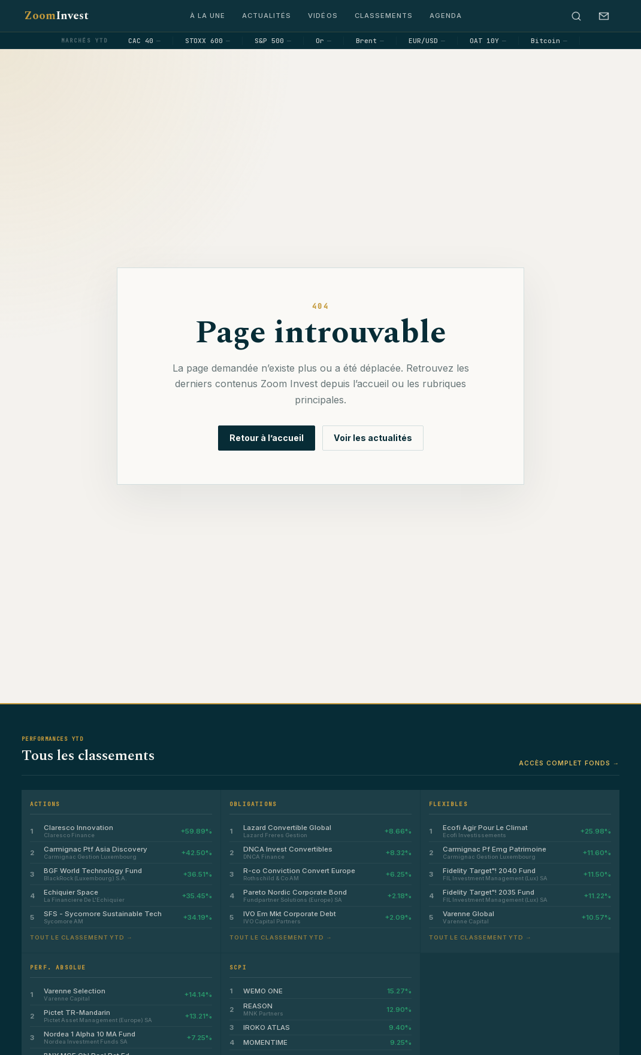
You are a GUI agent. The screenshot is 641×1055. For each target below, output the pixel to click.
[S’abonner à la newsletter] (604, 16)
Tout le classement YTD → (81, 937)
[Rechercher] (576, 16)
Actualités (266, 15)
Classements (384, 15)
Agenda (446, 15)
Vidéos (322, 15)
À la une (207, 15)
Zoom (56, 16)
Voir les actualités (373, 438)
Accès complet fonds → (569, 763)
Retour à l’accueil (266, 438)
